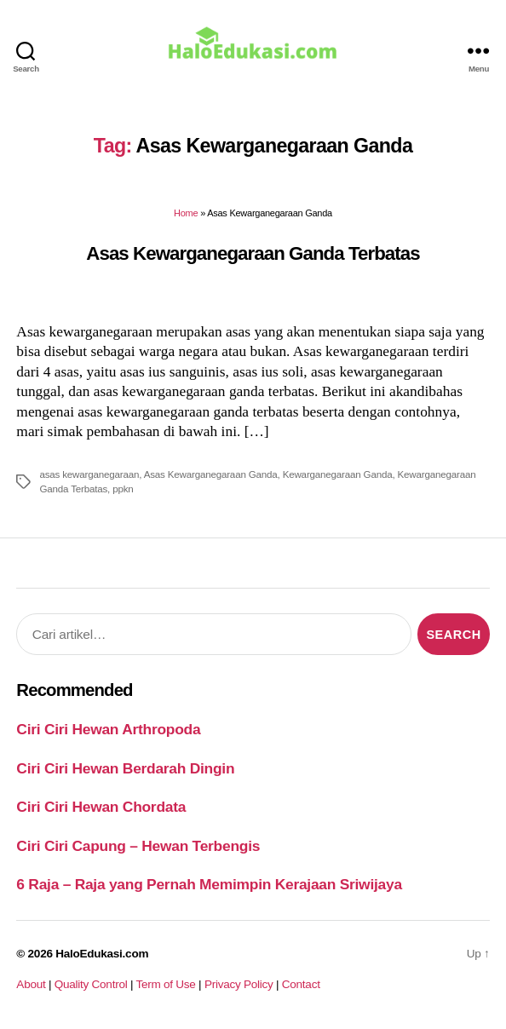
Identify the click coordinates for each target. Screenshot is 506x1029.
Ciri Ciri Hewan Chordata (101, 806)
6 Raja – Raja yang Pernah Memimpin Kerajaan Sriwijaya (208, 884)
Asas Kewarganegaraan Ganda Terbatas (252, 253)
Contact (301, 984)
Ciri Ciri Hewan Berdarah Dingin (125, 768)
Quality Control (91, 984)
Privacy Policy (238, 984)
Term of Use (165, 984)
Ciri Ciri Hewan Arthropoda (108, 729)
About (30, 984)
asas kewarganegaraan (89, 474)
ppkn (122, 488)
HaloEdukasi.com (101, 953)
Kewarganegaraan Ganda (338, 474)
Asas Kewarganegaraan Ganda (211, 474)
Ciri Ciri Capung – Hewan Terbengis (138, 845)
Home (186, 213)
